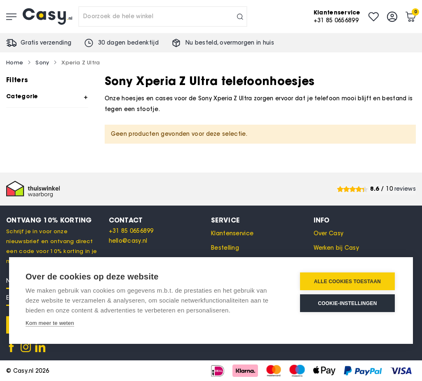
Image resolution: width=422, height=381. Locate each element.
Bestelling (225, 247)
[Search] (240, 16)
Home (14, 62)
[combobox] (162, 16)
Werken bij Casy (336, 247)
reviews (405, 188)
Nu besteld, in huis (229, 42)
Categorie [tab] (22, 96)
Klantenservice (232, 233)
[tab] (160, 220)
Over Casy (329, 233)
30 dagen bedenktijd (128, 42)
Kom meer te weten (50, 323)
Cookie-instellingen (347, 303)
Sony (42, 62)
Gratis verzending (46, 42)
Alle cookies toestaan (347, 281)
